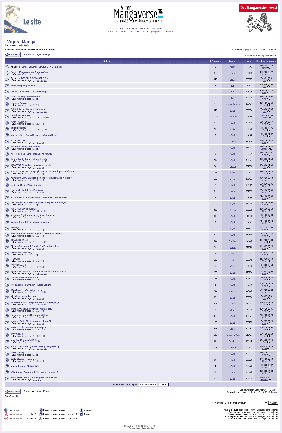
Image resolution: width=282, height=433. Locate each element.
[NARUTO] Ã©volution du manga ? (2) (30, 327)
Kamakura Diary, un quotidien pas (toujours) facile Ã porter (41, 178)
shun (232, 310)
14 (45, 161)
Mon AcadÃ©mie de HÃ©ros (25, 340)
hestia (232, 129)
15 (260, 50)
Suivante (273, 50)
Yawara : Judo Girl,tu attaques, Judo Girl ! (32, 321)
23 (45, 111)
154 (39, 118)
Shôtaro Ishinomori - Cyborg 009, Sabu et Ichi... (35, 377)
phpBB (135, 426)
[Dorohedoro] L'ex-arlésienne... (26, 290)
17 (267, 50)
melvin (233, 166)
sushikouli (232, 347)
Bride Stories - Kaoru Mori (24, 359)
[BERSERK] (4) (18, 128)
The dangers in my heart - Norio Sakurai (31, 285)
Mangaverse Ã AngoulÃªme (33, 72)
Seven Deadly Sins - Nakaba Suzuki (29, 159)
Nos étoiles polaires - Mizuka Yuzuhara (30, 222)
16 (264, 50)
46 (45, 242)
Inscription (157, 28)
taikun (232, 179)
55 (38, 80)
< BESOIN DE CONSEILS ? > (33, 78)
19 (45, 130)
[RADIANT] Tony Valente (23, 85)
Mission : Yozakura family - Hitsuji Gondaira (33, 215)
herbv (20, 45)
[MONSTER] (17, 334)
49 (45, 292)
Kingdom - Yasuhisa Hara (23, 296)
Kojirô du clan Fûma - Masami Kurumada (31, 154)
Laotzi (232, 260)
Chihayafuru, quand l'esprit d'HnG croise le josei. (36, 246)
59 (42, 211)
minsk (233, 173)
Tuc (264, 80)
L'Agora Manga (20, 41)
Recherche (132, 28)
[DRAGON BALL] (19, 240)
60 (45, 211)
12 (38, 161)
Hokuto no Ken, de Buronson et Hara (29, 315)
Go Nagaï (15, 227)
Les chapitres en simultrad (24, 277)
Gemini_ (264, 118)
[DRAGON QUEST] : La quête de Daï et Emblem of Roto (39, 271)
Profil (110, 31)
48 (42, 292)
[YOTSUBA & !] (18, 265)
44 (38, 242)
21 (38, 111)
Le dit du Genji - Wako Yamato (26, 185)
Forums (27, 54)
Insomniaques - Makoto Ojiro (25, 366)
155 (43, 118)
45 (42, 242)
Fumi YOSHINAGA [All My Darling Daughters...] (35, 346)
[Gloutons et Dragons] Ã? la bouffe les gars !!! (34, 372)
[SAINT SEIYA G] (19, 122)
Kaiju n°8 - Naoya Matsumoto (25, 146)
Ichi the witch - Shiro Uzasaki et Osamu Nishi (34, 135)
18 (42, 130)
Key (233, 253)
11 (42, 280)
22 (42, 111)
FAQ (122, 28)
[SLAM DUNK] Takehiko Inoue (26, 96)
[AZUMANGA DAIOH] (21, 252)
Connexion (169, 31)
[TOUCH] (15, 259)
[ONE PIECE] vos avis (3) (23, 209)
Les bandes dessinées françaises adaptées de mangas (39, 202)
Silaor (232, 329)
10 (38, 280)
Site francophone (134, 428)
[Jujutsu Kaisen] (19, 103)
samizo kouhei (233, 104)
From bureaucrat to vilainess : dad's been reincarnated (39, 197)
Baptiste (233, 241)
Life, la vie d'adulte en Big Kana (27, 190)
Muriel (233, 303)
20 (42, 305)
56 (42, 80)
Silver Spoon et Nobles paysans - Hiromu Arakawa (36, 233)
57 (45, 80)
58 (38, 211)
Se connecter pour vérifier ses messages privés (138, 31)
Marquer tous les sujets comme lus (261, 56)
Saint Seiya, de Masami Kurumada (28, 109)
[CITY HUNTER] (18, 140)
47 (38, 292)
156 (47, 118)
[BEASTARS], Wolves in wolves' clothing (31, 165)
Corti (232, 266)
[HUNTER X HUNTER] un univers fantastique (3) (35, 302)
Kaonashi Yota (233, 335)
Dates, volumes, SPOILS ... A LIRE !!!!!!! (42, 67)
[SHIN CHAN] (17, 352)
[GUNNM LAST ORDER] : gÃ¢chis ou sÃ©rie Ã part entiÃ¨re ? (42, 171)
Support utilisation (148, 428)
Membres (144, 28)
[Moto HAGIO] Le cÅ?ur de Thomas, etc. (31, 309)
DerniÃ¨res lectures (21, 115)
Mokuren (233, 116)
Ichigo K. (233, 291)
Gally (26, 45)
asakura (232, 141)
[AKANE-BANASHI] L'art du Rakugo (29, 91)
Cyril (264, 93)
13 (42, 161)
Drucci (233, 210)
